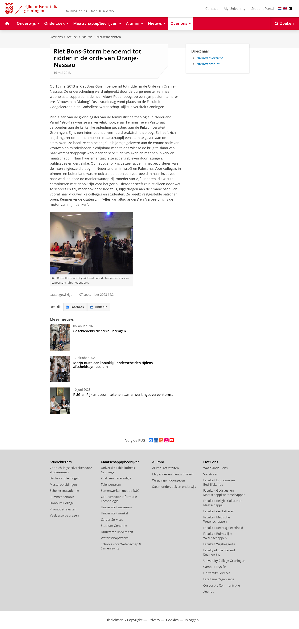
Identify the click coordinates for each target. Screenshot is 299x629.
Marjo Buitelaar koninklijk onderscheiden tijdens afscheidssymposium (113, 365)
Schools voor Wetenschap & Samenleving (121, 546)
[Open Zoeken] (284, 23)
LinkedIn (100, 307)
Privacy (154, 620)
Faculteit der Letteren (218, 511)
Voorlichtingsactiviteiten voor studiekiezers (71, 470)
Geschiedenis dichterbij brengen (99, 331)
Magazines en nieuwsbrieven (173, 474)
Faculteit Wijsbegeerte (219, 544)
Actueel (72, 37)
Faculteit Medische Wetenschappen (216, 519)
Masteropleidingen (63, 485)
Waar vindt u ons (215, 468)
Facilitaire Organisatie (218, 579)
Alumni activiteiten (165, 468)
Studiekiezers (61, 462)
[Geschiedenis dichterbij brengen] (60, 337)
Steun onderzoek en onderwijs (174, 487)
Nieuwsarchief (207, 64)
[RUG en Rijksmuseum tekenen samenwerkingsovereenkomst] (60, 401)
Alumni (158, 462)
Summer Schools (62, 497)
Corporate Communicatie (221, 586)
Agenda (208, 592)
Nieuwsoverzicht (209, 58)
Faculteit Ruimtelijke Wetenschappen (217, 536)
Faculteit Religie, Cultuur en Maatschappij (222, 503)
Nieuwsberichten (108, 37)
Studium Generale (114, 526)
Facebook (75, 307)
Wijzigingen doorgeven (168, 480)
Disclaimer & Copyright (123, 620)
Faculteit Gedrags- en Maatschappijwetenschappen (224, 493)
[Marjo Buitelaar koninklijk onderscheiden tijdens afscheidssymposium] (60, 369)
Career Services (112, 520)
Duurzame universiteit (117, 532)
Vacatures (210, 474)
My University (234, 8)
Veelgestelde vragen (64, 515)
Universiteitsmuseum (116, 507)
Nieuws (87, 37)
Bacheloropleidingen (65, 478)
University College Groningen (224, 561)
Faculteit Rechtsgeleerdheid (223, 528)
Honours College (62, 503)
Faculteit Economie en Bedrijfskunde (219, 482)
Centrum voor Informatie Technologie (119, 499)
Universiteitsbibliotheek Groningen (118, 470)
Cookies (172, 620)
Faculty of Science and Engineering (219, 552)
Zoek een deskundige (116, 478)
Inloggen (192, 620)
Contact (211, 8)
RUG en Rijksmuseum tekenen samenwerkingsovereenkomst (123, 394)
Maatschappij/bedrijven (120, 462)
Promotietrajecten (63, 509)
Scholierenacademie (64, 491)
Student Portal (262, 8)
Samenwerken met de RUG (120, 491)
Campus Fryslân (214, 567)
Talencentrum (111, 485)
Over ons (56, 37)
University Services (216, 573)
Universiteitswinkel (114, 513)
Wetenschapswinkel (115, 538)
